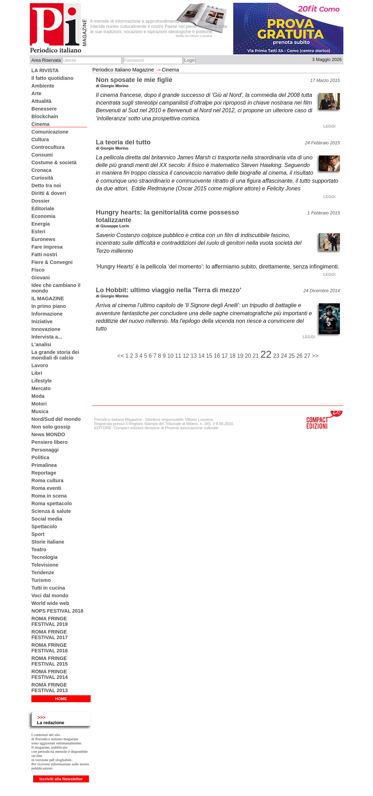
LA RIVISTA (45, 70)
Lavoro (39, 365)
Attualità (41, 101)
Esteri (38, 231)
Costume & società (54, 162)
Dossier (40, 201)
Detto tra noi (46, 185)
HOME (61, 699)
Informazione (47, 314)
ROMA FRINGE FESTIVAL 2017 (49, 634)
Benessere (44, 109)
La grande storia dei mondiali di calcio (55, 355)
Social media (46, 519)
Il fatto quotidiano (52, 78)
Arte (36, 93)
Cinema (40, 124)
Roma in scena (49, 496)
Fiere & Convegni (52, 262)
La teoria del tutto (123, 142)
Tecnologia (44, 557)
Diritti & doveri (48, 193)
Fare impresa (47, 247)
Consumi (42, 155)
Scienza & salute (51, 511)
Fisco (38, 270)
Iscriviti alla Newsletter (61, 779)
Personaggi (45, 450)
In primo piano (48, 306)
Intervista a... (46, 337)
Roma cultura (47, 480)
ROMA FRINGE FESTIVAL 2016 (49, 647)
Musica (39, 411)
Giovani (40, 277)
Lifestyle (41, 381)
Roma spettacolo (51, 503)
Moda (38, 396)
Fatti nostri (44, 254)
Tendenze (42, 572)
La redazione (50, 722)
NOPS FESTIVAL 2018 (57, 611)
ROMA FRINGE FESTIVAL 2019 (49, 621)
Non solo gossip (50, 427)
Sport (38, 534)
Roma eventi (46, 488)
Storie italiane (47, 542)
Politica (40, 457)
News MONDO (48, 434)
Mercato (41, 388)
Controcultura (47, 147)
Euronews (43, 239)
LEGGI (329, 126)
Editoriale (42, 208)
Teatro (38, 549)
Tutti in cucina (48, 588)
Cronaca (41, 170)
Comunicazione (49, 132)
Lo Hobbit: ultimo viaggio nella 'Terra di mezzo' (168, 290)
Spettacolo (44, 526)
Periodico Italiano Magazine (123, 70)
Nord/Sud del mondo (56, 419)
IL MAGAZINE (47, 298)
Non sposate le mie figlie (134, 79)
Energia (40, 224)
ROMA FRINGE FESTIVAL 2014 (49, 674)
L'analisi (41, 344)
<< (121, 356)
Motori (39, 404)
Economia (43, 216)
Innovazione (45, 329)
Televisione (44, 565)
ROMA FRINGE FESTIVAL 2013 (49, 687)
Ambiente (42, 86)
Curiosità (42, 178)
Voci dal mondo (49, 595)
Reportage (43, 473)
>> (315, 356)
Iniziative (42, 321)
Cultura (40, 139)
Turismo (41, 580)
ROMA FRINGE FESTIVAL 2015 (49, 661)
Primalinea (44, 465)
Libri (36, 373)
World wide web (50, 603)
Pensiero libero (49, 442)
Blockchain (44, 116)
